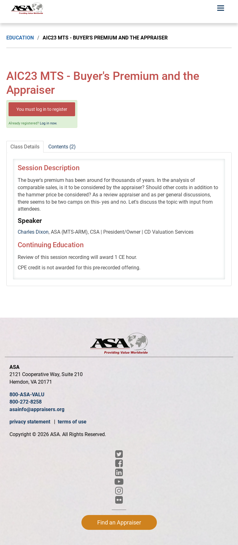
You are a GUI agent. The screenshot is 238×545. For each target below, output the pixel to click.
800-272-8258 (25, 402)
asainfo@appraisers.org (36, 409)
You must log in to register (41, 109)
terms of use (72, 422)
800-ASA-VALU (27, 395)
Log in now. (48, 123)
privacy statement (30, 422)
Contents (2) (62, 147)
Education (20, 38)
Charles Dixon (33, 232)
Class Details (24, 147)
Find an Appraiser (119, 522)
